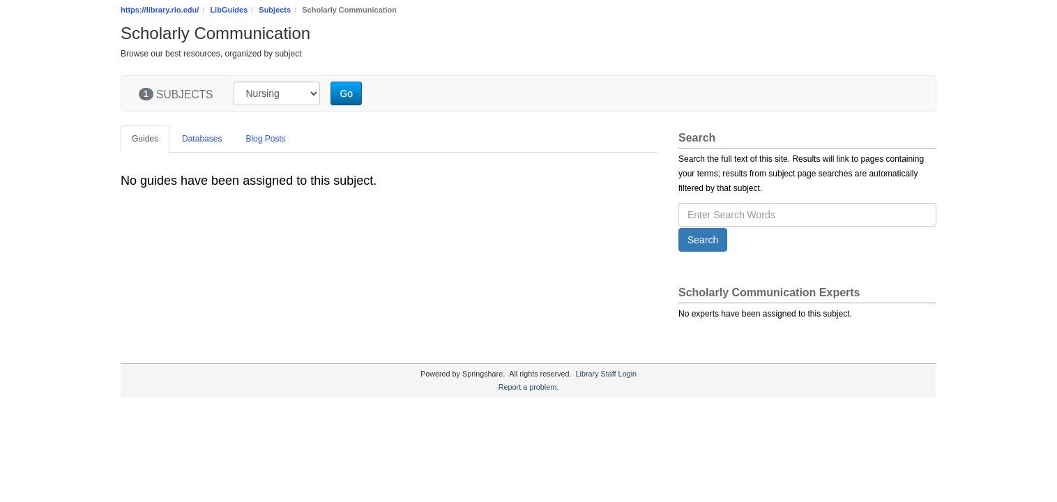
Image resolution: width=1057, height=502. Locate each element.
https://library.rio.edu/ (160, 10)
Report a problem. (528, 387)
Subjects (275, 10)
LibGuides (229, 10)
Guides (145, 139)
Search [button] (702, 239)
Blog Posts (265, 139)
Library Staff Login (606, 374)
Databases (202, 139)
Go (346, 93)
